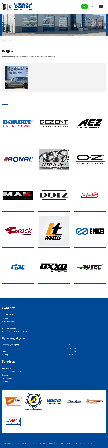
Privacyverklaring (47, 443)
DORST (89, 443)
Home (3, 40)
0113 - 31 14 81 (9, 328)
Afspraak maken (84, 6)
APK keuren (6, 368)
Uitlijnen (5, 382)
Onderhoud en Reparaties (12, 372)
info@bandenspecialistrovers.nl (16, 331)
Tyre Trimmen (7, 378)
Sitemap (35, 443)
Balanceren (6, 375)
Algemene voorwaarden (65, 443)
